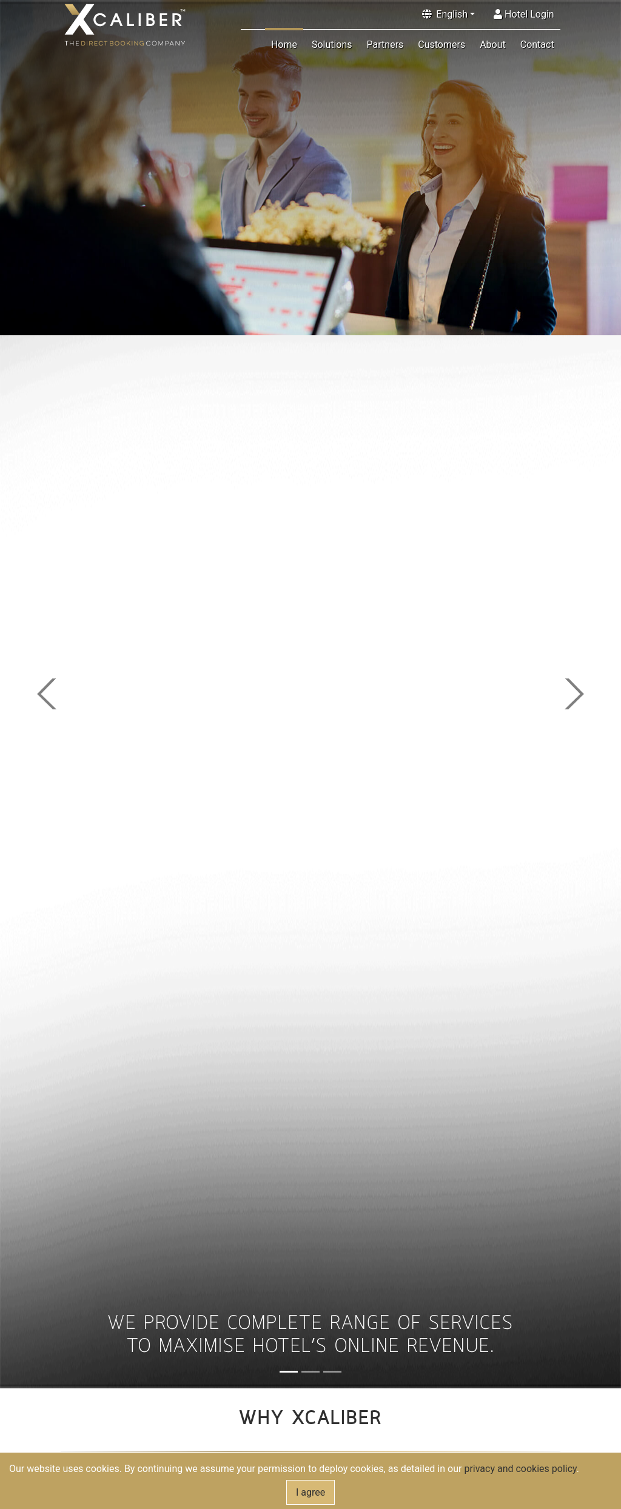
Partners (385, 44)
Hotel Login (524, 14)
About (493, 44)
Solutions (332, 44)
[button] (46, 694)
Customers (441, 44)
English (452, 14)
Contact (537, 44)
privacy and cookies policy (520, 1468)
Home (284, 44)
